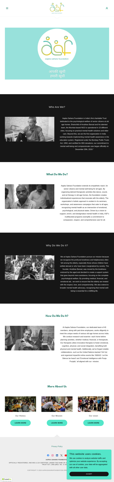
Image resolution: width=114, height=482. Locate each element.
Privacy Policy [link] (57, 446)
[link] (57, 8)
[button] (7, 8)
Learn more (20, 423)
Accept (89, 474)
